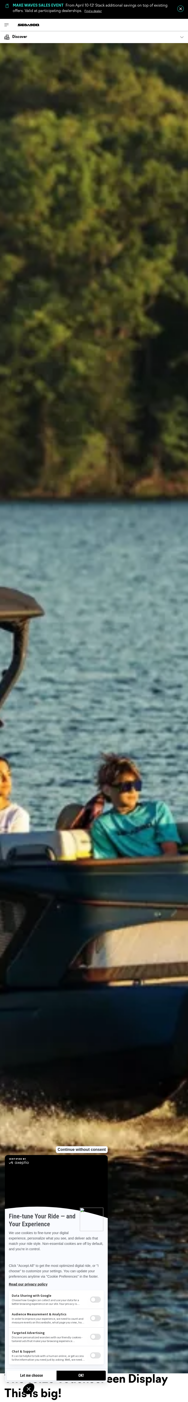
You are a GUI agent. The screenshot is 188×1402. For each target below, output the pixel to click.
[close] (180, 9)
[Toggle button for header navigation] (6, 25)
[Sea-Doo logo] (28, 25)
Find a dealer (93, 11)
